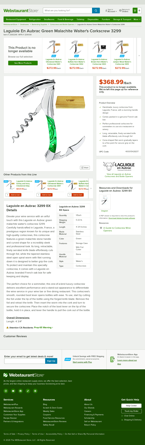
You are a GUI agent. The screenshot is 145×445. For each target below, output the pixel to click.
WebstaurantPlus (11, 404)
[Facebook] (20, 391)
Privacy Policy (24, 434)
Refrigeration (35, 19)
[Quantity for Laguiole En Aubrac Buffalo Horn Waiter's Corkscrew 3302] (70, 195)
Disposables (93, 19)
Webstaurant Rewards (13, 408)
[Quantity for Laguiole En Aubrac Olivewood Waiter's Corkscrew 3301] (38, 195)
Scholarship (89, 418)
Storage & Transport (122, 19)
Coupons (47, 415)
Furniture (106, 19)
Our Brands (89, 408)
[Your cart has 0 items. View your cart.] (137, 10)
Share (85, 168)
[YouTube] (13, 391)
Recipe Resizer (10, 418)
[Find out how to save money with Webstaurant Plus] (53, 56)
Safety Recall (48, 425)
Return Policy (90, 425)
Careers (87, 411)
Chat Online (128, 416)
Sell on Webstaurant (93, 421)
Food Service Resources (54, 418)
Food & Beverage (65, 19)
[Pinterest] (35, 391)
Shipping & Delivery (131, 420)
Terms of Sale (9, 434)
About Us (88, 404)
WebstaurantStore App (13, 411)
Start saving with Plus (82, 362)
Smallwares (49, 19)
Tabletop (80, 19)
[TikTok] (28, 391)
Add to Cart (15, 195)
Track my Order (131, 411)
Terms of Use (38, 434)
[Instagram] (6, 391)
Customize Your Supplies (14, 415)
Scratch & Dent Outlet (52, 408)
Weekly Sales (49, 411)
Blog (45, 404)
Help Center (131, 405)
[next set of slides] (139, 55)
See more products (23, 63)
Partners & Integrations (14, 421)
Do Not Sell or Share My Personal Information (85, 434)
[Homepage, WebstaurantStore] (21, 10)
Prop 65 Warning (42, 327)
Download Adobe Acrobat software (122, 218)
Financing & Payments (94, 415)
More (137, 19)
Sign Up (51, 361)
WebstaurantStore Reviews (55, 421)
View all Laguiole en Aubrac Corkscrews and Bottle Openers (119, 175)
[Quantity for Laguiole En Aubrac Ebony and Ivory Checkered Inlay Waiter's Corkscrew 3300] (7, 195)
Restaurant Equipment (16, 19)
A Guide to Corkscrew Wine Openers (117, 229)
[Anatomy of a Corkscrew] (104, 203)
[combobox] (67, 10)
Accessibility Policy (54, 434)
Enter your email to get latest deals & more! (28, 356)
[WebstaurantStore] (39, 375)
